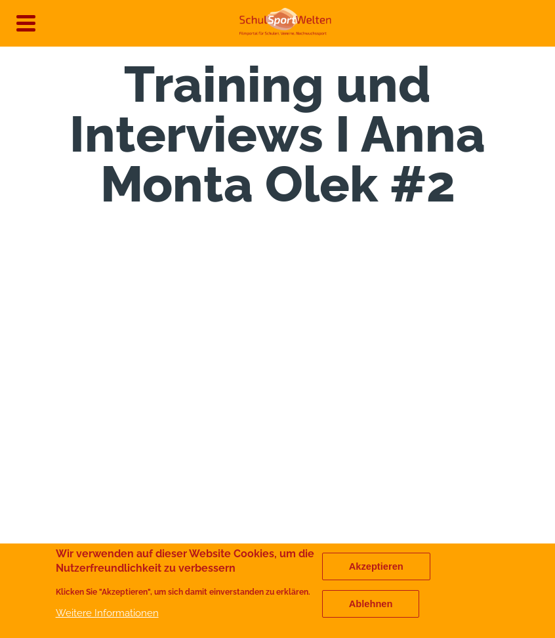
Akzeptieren (376, 566)
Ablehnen (371, 604)
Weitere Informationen (107, 612)
